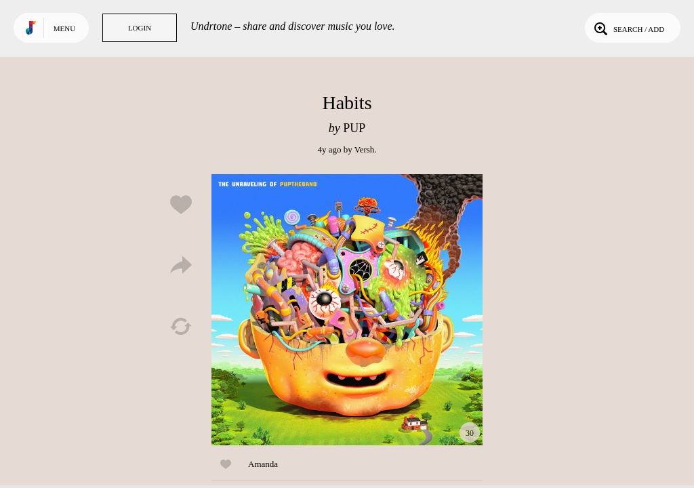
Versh (364, 149)
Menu (64, 28)
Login (139, 28)
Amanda (263, 464)
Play (347, 310)
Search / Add (628, 28)
